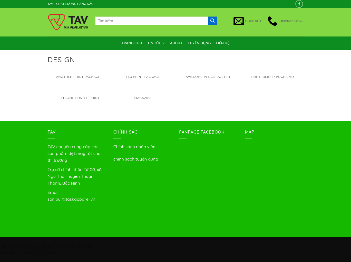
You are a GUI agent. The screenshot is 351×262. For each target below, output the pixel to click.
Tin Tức (156, 43)
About (176, 43)
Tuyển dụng (199, 43)
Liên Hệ (222, 43)
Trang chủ (132, 43)
